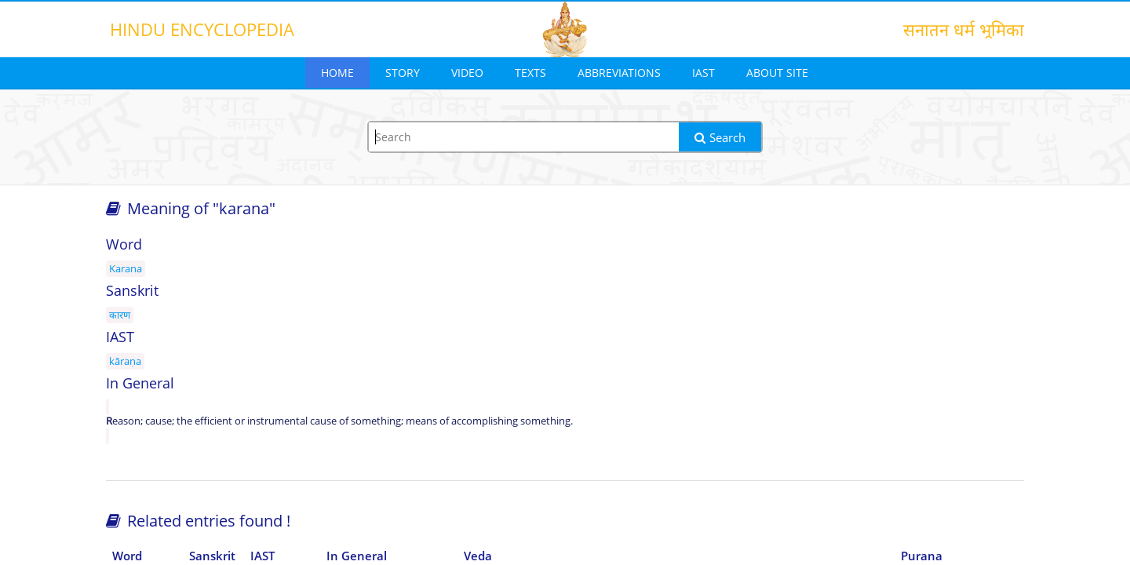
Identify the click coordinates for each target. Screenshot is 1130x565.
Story (402, 72)
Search (719, 137)
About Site (777, 72)
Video (467, 72)
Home (337, 72)
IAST (703, 72)
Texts (530, 72)
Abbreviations (619, 72)
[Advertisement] (879, 355)
